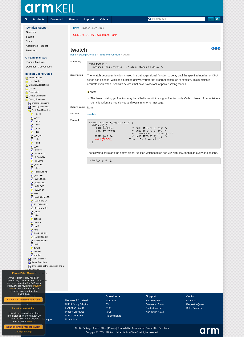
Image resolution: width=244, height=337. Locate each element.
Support (89, 19)
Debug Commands (38, 96)
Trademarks (138, 328)
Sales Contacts (194, 308)
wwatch (37, 255)
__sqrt (37, 143)
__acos (37, 114)
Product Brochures (74, 312)
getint (36, 215)
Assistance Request (37, 45)
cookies (31, 321)
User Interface (35, 81)
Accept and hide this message (23, 299)
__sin (36, 139)
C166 (108, 308)
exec (36, 193)
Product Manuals (35, 62)
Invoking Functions (40, 106)
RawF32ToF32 (41, 237)
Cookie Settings (83, 328)
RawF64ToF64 (41, 240)
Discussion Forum (155, 304)
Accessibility (123, 328)
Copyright (91, 332)
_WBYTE (38, 175)
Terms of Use (99, 328)
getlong (37, 219)
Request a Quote (195, 304)
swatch (37, 248)
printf (36, 226)
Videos (104, 19)
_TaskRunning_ (41, 172)
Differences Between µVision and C (47, 266)
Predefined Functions (41, 110)
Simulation (34, 269)
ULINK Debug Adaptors (77, 304)
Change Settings (23, 331)
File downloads (113, 316)
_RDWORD (39, 157)
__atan (37, 121)
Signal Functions (39, 262)
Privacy (112, 328)
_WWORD (39, 190)
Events (73, 19)
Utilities (32, 88)
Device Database (74, 315)
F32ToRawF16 (41, 201)
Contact (30, 41)
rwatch (37, 244)
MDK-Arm (111, 300)
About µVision (35, 77)
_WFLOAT (39, 186)
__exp (37, 128)
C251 (108, 312)
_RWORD (38, 164)
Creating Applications (39, 85)
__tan (36, 146)
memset (37, 222)
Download (57, 19)
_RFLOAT (38, 161)
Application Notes (155, 312)
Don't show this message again (23, 327)
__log (36, 132)
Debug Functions (37, 99)
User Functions (38, 259)
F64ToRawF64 (41, 208)
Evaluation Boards (74, 308)
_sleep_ (37, 168)
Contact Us (151, 328)
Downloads (113, 296)
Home (76, 28)
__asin (37, 117)
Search (30, 36)
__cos (36, 125)
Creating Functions (40, 103)
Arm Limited (116, 332)
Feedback (31, 50)
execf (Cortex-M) (42, 197)
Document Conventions (39, 66)
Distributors (71, 319)
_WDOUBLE (40, 179)
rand (36, 230)
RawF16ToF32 (41, 233)
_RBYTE (38, 150)
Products (39, 19)
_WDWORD (39, 182)
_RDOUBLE (39, 153)
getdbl (37, 211)
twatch (37, 251)
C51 (108, 304)
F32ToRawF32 (41, 204)
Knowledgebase (154, 300)
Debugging (34, 92)
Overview (31, 32)
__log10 (37, 135)
